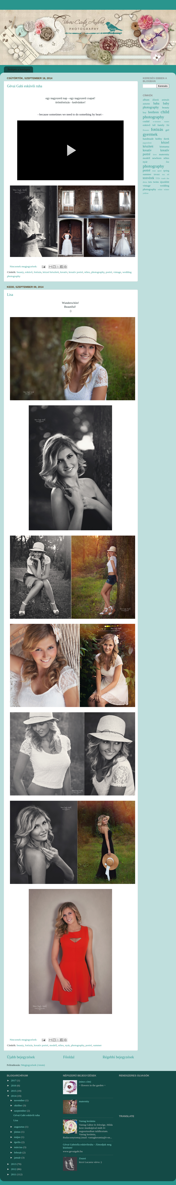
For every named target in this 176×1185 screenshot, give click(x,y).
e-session (157, 121)
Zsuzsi (82, 1158)
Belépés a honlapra (19, 69)
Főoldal (69, 1057)
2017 (14, 1080)
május (17, 1137)
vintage (117, 272)
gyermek (150, 134)
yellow (145, 193)
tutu (150, 182)
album (146, 99)
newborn (156, 158)
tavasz (157, 174)
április (17, 1142)
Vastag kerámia (87, 1121)
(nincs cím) (85, 1081)
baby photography (156, 105)
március (18, 1147)
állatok (155, 99)
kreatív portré (76, 272)
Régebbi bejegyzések (118, 1057)
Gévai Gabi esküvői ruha (24, 86)
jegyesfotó (147, 143)
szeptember (20, 1110)
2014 (14, 1095)
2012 (14, 1169)
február (18, 1152)
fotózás (37, 272)
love (155, 154)
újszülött (164, 181)
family (161, 125)
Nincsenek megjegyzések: (24, 266)
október (18, 1105)
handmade (148, 138)
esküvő (28, 272)
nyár (67, 1045)
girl (167, 129)
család (146, 121)
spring (166, 170)
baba (156, 103)
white (160, 189)
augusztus (19, 1126)
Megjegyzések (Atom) (33, 1065)
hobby (158, 138)
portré (109, 272)
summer (97, 1045)
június (17, 1131)
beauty (20, 272)
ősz (167, 161)
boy (144, 112)
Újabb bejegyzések (21, 1057)
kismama (164, 146)
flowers (146, 130)
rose (154, 170)
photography (97, 272)
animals (165, 99)
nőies (87, 272)
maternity (164, 154)
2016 (14, 1085)
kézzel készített (51, 272)
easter (166, 121)
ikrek (166, 138)
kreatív (63, 272)
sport (159, 170)
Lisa (10, 295)
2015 (14, 1090)
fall (153, 125)
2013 (14, 1164)
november (19, 1100)
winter (166, 189)
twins (156, 181)
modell (53, 1045)
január (17, 1157)
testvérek (148, 178)
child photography (156, 114)
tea (163, 174)
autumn (146, 103)
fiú (168, 125)
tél (168, 174)
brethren (153, 112)
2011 (14, 1174)
